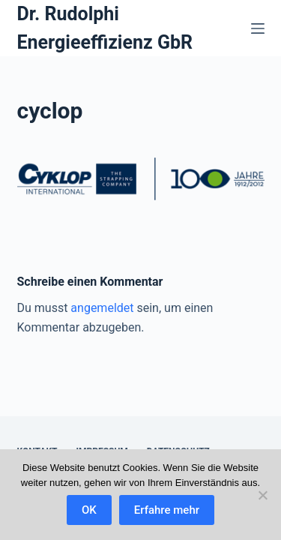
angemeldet (101, 308)
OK (89, 510)
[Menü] (258, 28)
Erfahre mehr (166, 510)
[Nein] (262, 495)
